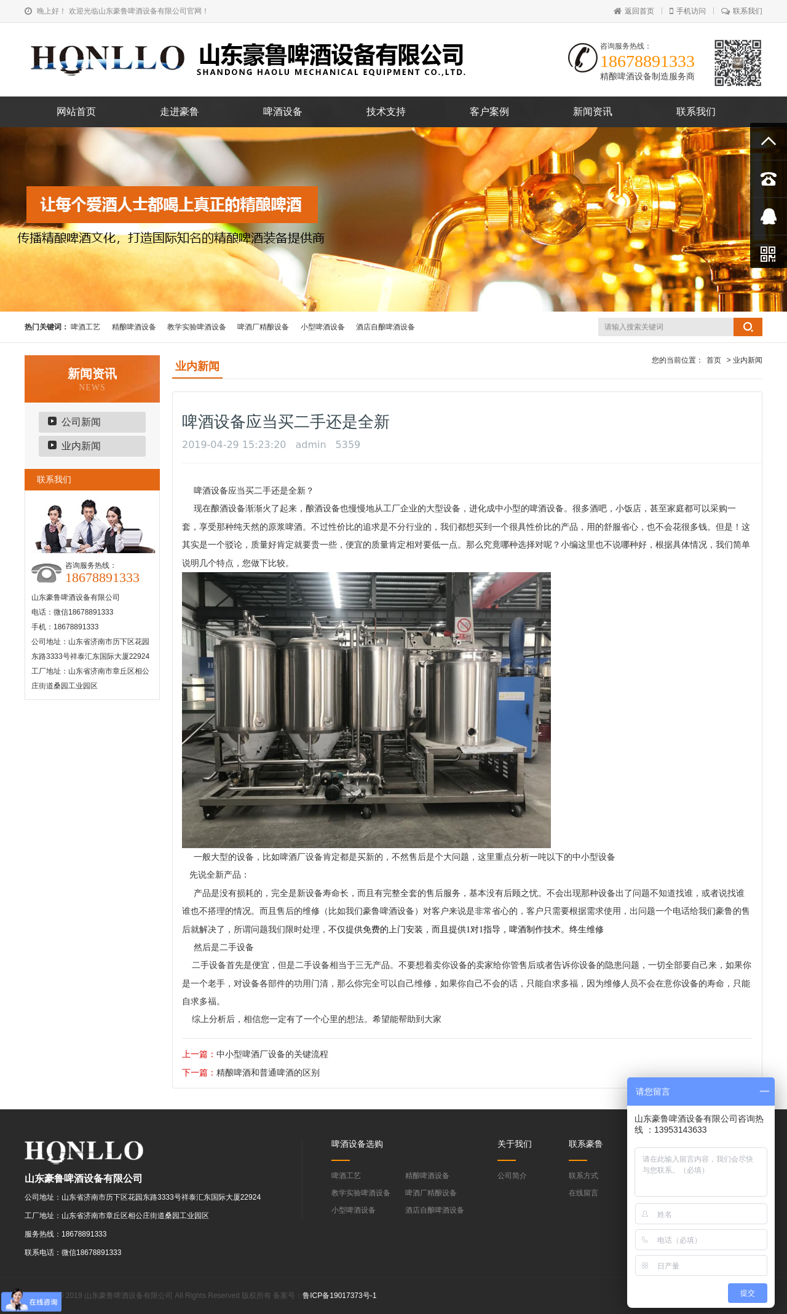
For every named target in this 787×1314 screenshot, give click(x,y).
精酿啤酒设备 (134, 327)
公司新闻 (81, 422)
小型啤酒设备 (323, 327)
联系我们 (741, 11)
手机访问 (688, 11)
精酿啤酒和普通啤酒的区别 (268, 1072)
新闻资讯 (592, 111)
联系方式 (583, 1175)
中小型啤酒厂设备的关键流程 (272, 1054)
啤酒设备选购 (357, 1144)
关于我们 (514, 1144)
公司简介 (512, 1175)
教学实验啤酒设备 (196, 327)
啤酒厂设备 (301, 857)
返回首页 (634, 11)
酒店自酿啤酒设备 (385, 327)
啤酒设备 (283, 111)
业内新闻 (81, 446)
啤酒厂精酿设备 (263, 327)
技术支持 (386, 111)
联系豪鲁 (586, 1144)
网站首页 (76, 111)
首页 (713, 360)
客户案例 (489, 111)
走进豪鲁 (179, 111)
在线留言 (583, 1193)
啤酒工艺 (85, 327)
